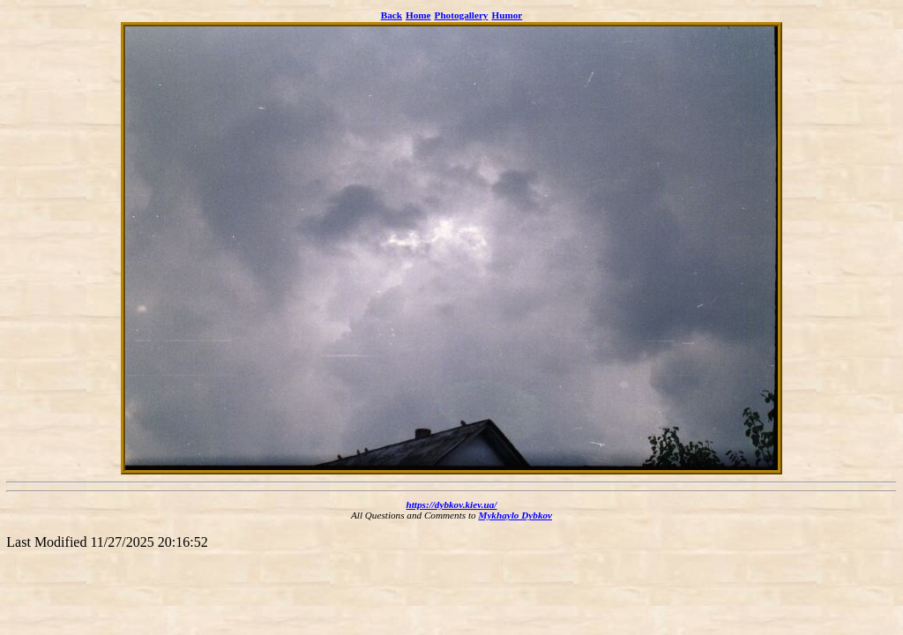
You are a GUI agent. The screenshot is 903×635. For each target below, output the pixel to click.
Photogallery (462, 15)
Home (418, 15)
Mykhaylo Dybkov (515, 515)
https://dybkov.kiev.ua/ (452, 504)
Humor (506, 15)
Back (391, 15)
